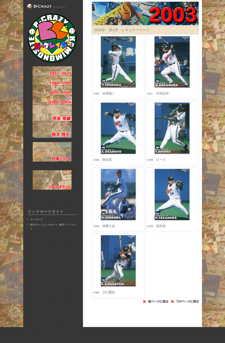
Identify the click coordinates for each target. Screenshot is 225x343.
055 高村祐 (156, 226)
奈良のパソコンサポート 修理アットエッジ (53, 226)
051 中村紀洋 (158, 94)
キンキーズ (36, 219)
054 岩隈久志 (104, 226)
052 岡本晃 (102, 160)
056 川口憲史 (104, 292)
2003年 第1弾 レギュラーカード (122, 30)
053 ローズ (156, 160)
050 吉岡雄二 (104, 94)
